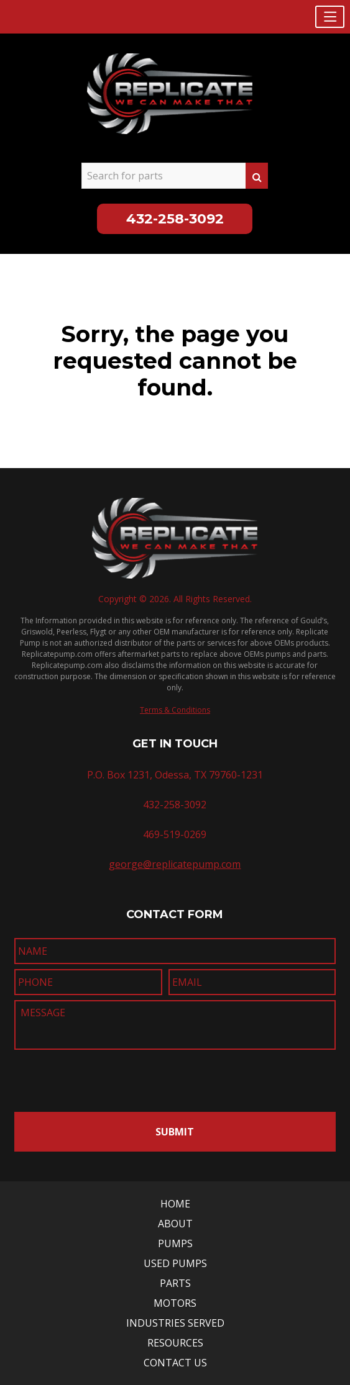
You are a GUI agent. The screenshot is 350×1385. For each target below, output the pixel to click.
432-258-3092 (175, 218)
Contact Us (175, 1362)
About (175, 1223)
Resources (175, 1343)
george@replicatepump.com (175, 864)
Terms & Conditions (175, 710)
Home (175, 1204)
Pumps (175, 1243)
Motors (175, 1303)
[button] (329, 17)
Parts (175, 1283)
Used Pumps (175, 1263)
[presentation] (87, 1077)
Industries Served (175, 1323)
